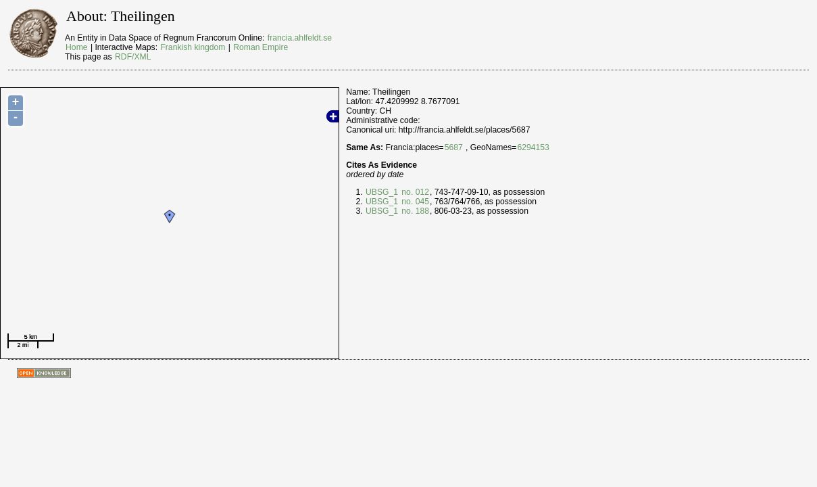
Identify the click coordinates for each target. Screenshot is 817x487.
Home (76, 47)
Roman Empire (260, 47)
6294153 (533, 147)
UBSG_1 (382, 192)
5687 (454, 147)
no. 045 (414, 201)
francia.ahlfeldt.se (300, 38)
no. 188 (414, 211)
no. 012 (414, 192)
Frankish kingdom (192, 47)
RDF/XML (133, 57)
